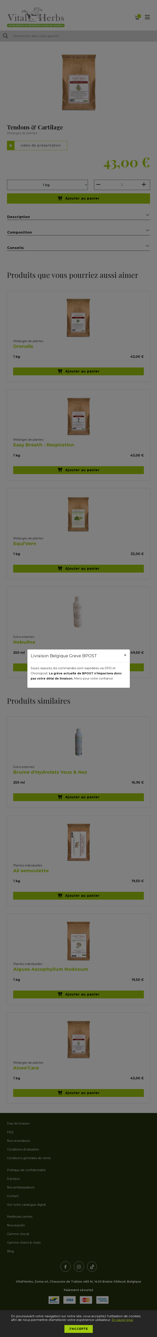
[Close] (125, 655)
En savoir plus (122, 1320)
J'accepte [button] (78, 1329)
